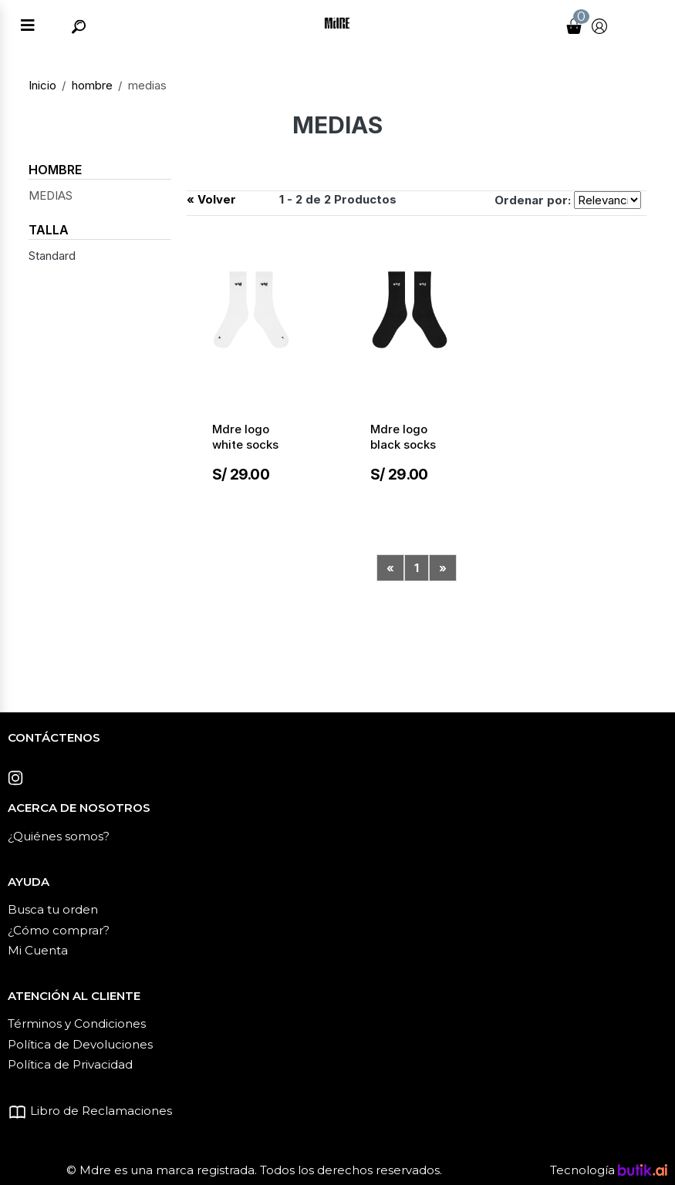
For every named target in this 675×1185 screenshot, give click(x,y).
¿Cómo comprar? (59, 930)
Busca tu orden (53, 909)
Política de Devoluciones (80, 1044)
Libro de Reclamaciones (90, 1110)
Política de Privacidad (70, 1064)
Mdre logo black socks (403, 437)
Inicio (42, 85)
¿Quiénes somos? (59, 836)
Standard (52, 255)
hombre (92, 85)
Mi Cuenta (38, 950)
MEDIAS (51, 195)
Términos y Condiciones (77, 1023)
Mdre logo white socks (245, 437)
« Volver (211, 199)
